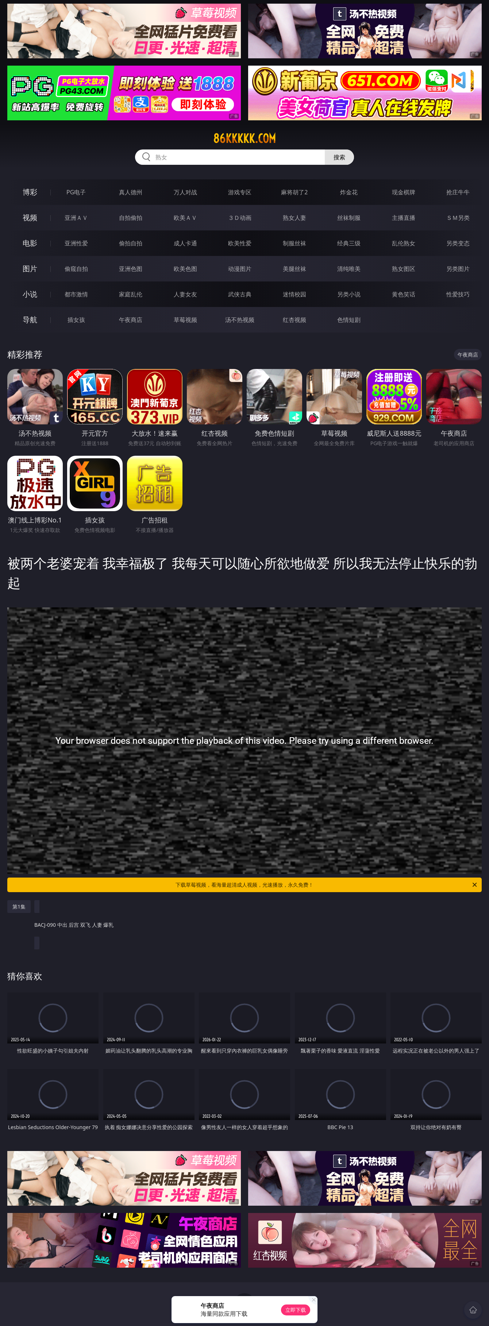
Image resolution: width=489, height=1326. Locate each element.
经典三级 (349, 243)
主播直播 (403, 218)
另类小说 (349, 294)
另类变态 (458, 243)
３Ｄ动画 (239, 218)
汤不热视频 (239, 320)
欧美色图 (185, 269)
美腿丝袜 (294, 269)
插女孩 (76, 320)
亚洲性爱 (76, 243)
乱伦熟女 (403, 243)
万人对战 (185, 192)
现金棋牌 (403, 192)
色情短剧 (349, 320)
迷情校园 (294, 294)
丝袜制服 (349, 218)
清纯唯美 (349, 269)
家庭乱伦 (130, 294)
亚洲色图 (130, 269)
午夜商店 (130, 320)
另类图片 (458, 269)
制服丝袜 (294, 243)
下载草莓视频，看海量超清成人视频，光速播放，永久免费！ (327, 884)
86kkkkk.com (244, 138)
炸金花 (349, 192)
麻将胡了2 (294, 192)
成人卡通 (185, 243)
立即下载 (295, 1309)
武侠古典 (239, 294)
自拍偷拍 (130, 218)
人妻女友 (185, 294)
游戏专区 (239, 192)
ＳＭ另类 (458, 218)
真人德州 (130, 192)
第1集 (19, 906)
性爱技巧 (458, 294)
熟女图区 (403, 269)
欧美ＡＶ (185, 218)
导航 (30, 319)
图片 (30, 268)
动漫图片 (239, 269)
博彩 (30, 192)
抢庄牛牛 (458, 192)
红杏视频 (294, 320)
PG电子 (76, 192)
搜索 (339, 157)
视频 (30, 217)
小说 (30, 294)
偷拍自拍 (130, 243)
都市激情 (76, 294)
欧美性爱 (239, 243)
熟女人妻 (294, 218)
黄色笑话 (403, 294)
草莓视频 (185, 320)
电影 (30, 243)
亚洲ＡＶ (76, 218)
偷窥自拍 (76, 269)
